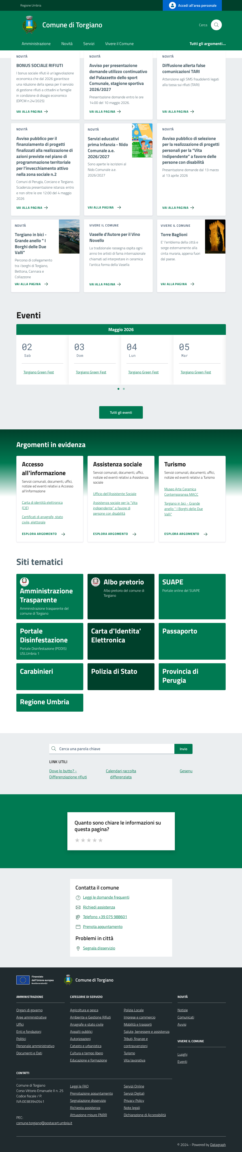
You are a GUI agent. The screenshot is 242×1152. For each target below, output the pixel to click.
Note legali (132, 1107)
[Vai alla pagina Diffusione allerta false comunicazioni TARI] (179, 109)
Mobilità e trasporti (138, 1024)
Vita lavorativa (134, 1060)
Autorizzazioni (80, 1038)
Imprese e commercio (139, 1017)
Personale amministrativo (35, 1046)
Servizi (88, 44)
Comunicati (186, 1017)
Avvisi (182, 1024)
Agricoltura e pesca (84, 1010)
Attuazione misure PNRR (88, 1115)
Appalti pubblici (81, 1031)
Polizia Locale (134, 1010)
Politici (21, 1038)
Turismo (129, 1053)
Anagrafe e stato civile (86, 1024)
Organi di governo (29, 1010)
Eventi (182, 1061)
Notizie (183, 1010)
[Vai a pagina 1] (118, 389)
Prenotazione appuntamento (91, 1093)
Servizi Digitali (134, 1093)
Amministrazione (36, 44)
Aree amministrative (31, 1017)
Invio (183, 748)
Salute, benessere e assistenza (146, 1031)
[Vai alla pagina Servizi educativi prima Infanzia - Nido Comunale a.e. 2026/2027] (103, 205)
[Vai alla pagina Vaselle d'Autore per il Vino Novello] (106, 282)
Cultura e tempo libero (86, 1053)
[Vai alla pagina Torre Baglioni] (176, 282)
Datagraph (218, 1144)
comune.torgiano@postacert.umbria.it (44, 1123)
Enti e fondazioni (28, 1031)
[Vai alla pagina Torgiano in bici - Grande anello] (30, 282)
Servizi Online (134, 1086)
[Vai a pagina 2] (124, 389)
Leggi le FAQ (79, 1086)
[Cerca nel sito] (216, 24)
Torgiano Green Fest (39, 372)
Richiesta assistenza (85, 1107)
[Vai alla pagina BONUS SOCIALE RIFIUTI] (33, 109)
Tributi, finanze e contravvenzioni (136, 1042)
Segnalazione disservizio (88, 1100)
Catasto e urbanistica (85, 1046)
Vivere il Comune (119, 44)
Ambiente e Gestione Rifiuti (90, 1017)
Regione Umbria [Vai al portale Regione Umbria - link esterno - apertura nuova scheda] (30, 5)
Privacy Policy (134, 1100)
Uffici (20, 1024)
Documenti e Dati (29, 1053)
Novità (67, 44)
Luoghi (182, 1054)
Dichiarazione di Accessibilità (145, 1115)
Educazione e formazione (88, 1060)
